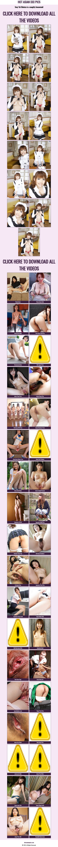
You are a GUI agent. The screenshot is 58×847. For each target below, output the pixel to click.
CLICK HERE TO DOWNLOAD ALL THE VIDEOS (29, 17)
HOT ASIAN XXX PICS (29, 2)
